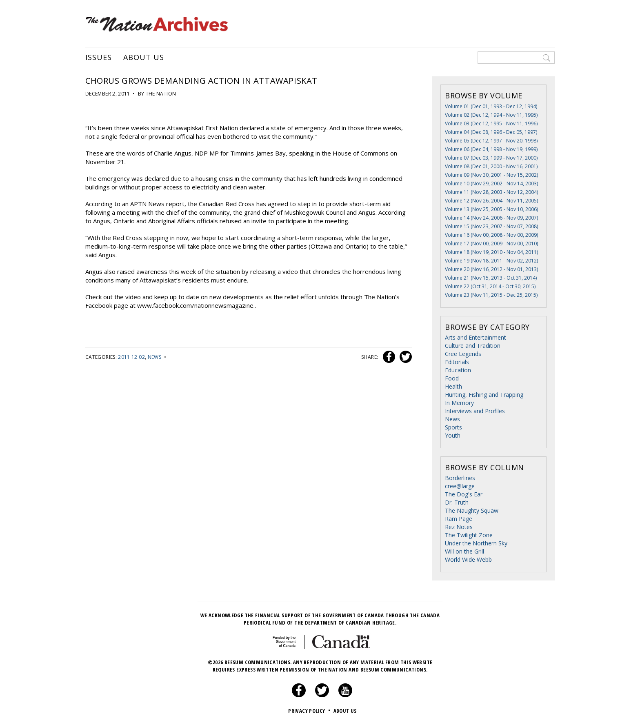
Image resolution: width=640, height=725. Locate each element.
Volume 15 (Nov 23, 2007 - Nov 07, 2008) (491, 226)
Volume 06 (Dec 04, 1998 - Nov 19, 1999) (491, 149)
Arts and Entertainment (475, 337)
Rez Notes (459, 527)
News (154, 357)
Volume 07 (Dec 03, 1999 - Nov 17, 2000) (491, 157)
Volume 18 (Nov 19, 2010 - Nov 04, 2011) (491, 252)
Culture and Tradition (472, 345)
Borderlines (460, 478)
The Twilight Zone (469, 535)
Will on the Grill (464, 551)
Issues (98, 57)
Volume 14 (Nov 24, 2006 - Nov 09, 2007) (491, 217)
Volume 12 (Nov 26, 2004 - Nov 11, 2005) (491, 200)
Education (458, 370)
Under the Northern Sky (476, 543)
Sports (453, 427)
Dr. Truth (457, 502)
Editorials (457, 362)
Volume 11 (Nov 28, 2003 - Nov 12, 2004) (491, 192)
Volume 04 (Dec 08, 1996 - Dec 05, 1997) (491, 132)
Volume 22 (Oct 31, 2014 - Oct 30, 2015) (490, 286)
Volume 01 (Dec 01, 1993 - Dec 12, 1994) (491, 106)
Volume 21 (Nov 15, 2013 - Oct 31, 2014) (491, 277)
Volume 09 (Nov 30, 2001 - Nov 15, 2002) (491, 174)
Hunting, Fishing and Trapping (484, 394)
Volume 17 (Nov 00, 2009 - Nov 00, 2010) (491, 243)
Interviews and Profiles (475, 411)
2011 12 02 (131, 357)
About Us (143, 57)
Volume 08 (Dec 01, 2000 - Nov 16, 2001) (491, 166)
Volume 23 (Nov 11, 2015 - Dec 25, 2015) (491, 294)
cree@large (460, 486)
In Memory (459, 403)
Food (452, 378)
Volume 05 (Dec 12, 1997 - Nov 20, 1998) (491, 140)
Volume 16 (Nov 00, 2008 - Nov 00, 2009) (491, 234)
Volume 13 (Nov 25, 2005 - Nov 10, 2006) (491, 209)
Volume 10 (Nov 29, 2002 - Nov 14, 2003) (491, 183)
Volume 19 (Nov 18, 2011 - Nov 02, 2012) (491, 260)
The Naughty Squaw (471, 510)
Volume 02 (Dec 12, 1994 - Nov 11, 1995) (491, 114)
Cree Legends (463, 354)
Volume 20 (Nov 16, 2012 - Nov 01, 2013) (491, 269)
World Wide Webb (468, 559)
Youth (452, 435)
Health (453, 386)
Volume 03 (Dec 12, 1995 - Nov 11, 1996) (491, 123)
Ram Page (458, 519)
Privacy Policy (310, 710)
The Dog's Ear (463, 494)
